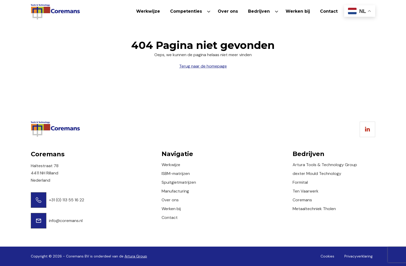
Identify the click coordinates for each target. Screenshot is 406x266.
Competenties (186, 11)
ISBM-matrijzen (176, 173)
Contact (329, 11)
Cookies (327, 256)
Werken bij (298, 11)
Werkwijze (148, 11)
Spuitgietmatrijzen (179, 182)
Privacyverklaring (358, 256)
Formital (300, 182)
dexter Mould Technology (317, 173)
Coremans (302, 200)
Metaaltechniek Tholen (314, 208)
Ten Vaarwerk (305, 191)
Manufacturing (175, 191)
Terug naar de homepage (203, 66)
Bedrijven (259, 11)
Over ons (228, 11)
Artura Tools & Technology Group (325, 164)
